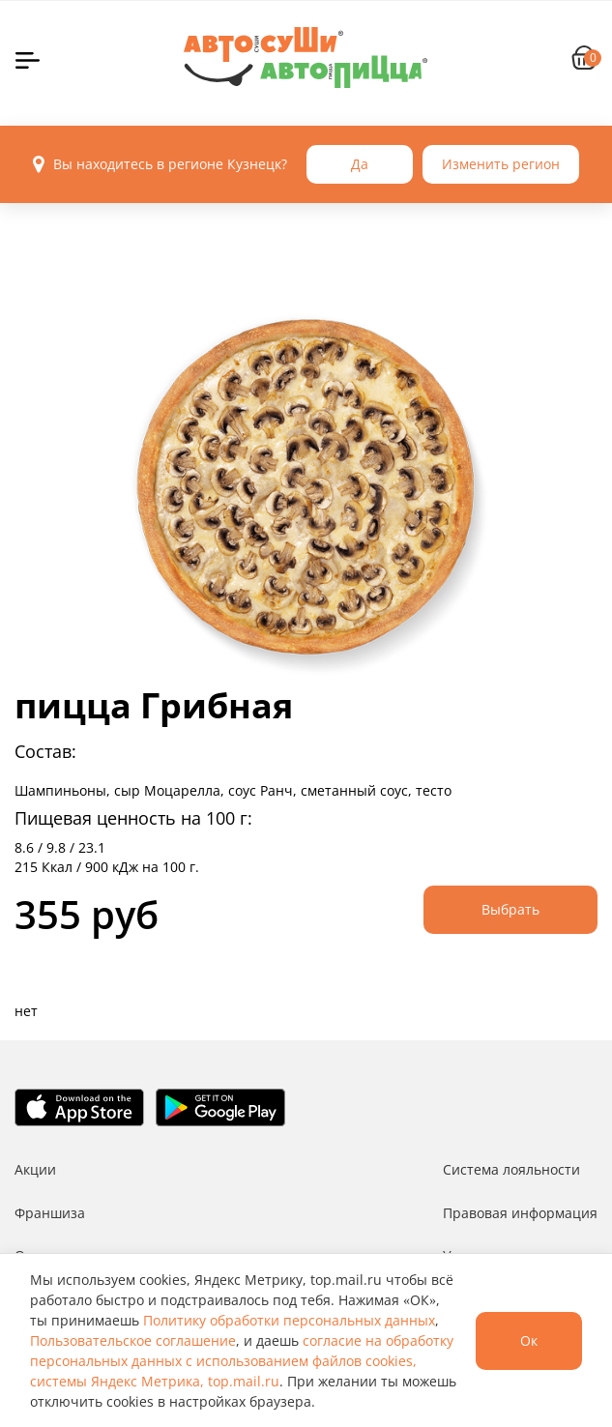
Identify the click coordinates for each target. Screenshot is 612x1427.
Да (359, 164)
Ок (529, 1340)
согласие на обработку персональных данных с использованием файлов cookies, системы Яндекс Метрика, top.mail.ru (241, 1360)
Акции (35, 1169)
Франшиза (50, 1213)
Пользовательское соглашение (133, 1340)
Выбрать (510, 909)
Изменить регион (501, 164)
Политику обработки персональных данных (289, 1320)
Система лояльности (511, 1169)
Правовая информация (520, 1213)
